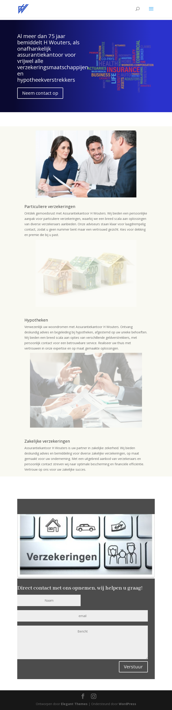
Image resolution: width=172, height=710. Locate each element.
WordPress (127, 704)
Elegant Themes (74, 704)
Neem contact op (40, 93)
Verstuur (133, 667)
